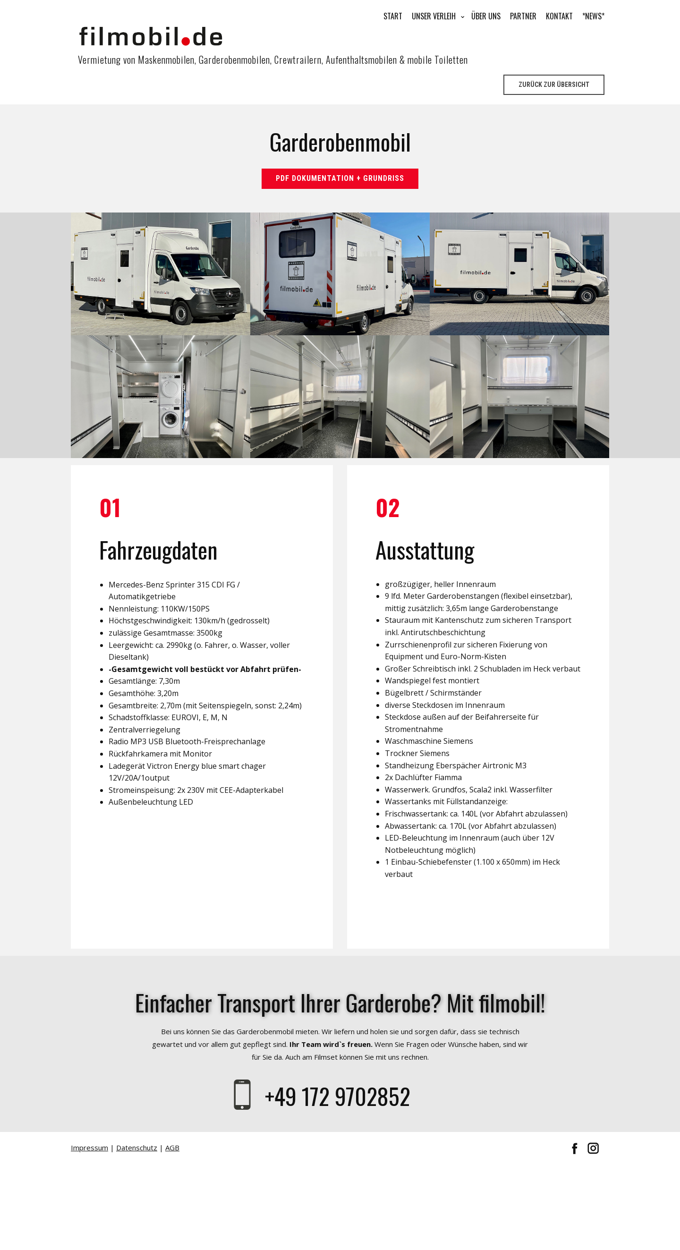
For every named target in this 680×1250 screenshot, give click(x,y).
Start (392, 16)
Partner (523, 16)
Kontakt (559, 16)
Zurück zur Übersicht (553, 84)
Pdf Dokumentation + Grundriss (340, 178)
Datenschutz (136, 1147)
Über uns (486, 16)
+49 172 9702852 (340, 1096)
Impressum (89, 1147)
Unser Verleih (434, 16)
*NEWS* (593, 16)
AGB (172, 1147)
